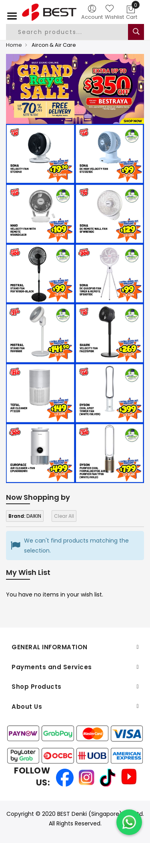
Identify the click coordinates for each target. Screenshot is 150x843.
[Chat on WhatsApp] (129, 822)
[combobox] (73, 32)
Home (14, 45)
